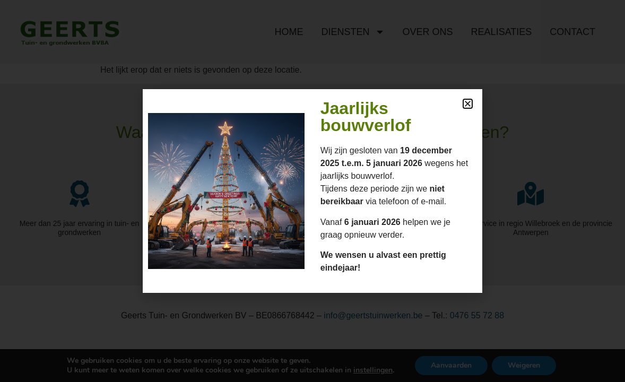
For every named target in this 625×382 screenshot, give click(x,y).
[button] (468, 104)
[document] (312, 191)
